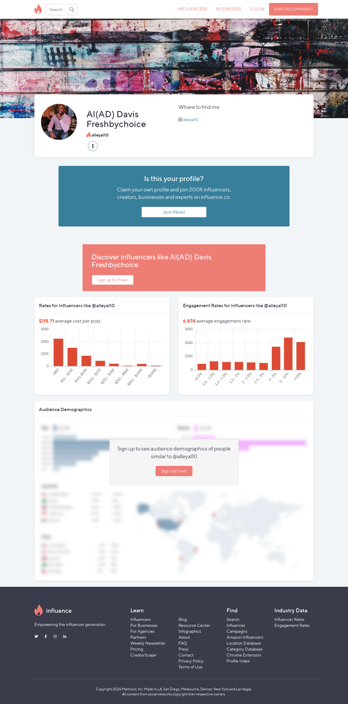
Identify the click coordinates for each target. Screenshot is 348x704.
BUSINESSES (228, 8)
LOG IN (257, 8)
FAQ (182, 643)
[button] (93, 146)
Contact (186, 654)
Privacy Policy (191, 660)
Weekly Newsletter (148, 643)
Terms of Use (190, 666)
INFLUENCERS (192, 8)
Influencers (140, 619)
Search (233, 619)
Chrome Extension (244, 654)
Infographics (189, 631)
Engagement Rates (292, 625)
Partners (138, 637)
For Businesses (144, 625)
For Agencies (142, 631)
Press (183, 648)
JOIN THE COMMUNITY (293, 9)
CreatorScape (143, 654)
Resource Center (194, 625)
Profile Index (238, 660)
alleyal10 (191, 119)
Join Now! (174, 212)
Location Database (244, 643)
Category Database (244, 648)
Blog (182, 619)
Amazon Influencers (245, 637)
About (184, 637)
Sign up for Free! (112, 279)
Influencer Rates (289, 619)
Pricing (136, 648)
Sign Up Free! (174, 470)
